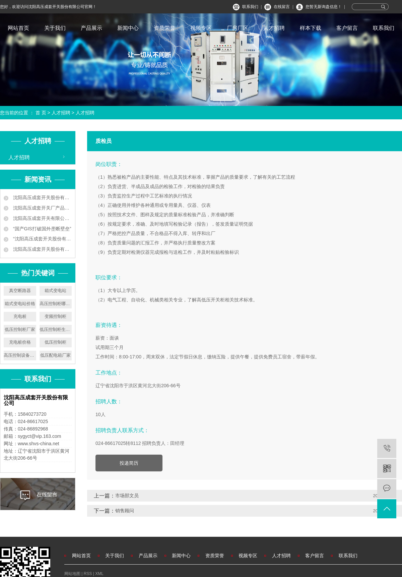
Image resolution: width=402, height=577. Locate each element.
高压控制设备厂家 (20, 355)
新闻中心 (128, 28)
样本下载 (310, 28)
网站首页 (18, 28)
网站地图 (72, 573)
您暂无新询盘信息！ (324, 6)
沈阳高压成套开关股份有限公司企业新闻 (42, 197)
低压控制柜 (55, 342)
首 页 (41, 112)
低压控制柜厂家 (20, 329)
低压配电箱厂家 (55, 355)
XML (99, 573)
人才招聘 (274, 28)
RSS (88, 573)
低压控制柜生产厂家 (56, 329)
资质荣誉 (164, 28)
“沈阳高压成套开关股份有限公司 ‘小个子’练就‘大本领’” (42, 238)
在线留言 (282, 6)
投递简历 (129, 463)
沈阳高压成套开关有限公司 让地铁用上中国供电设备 (42, 218)
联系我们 (250, 6)
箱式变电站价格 (20, 303)
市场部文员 (127, 495)
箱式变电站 (55, 290)
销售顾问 (124, 510)
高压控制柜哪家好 (56, 303)
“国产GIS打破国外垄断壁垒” (41, 228)
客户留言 (347, 28)
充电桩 (19, 316)
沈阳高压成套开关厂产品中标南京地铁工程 (42, 208)
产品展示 (91, 28)
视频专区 (201, 28)
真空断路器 (20, 290)
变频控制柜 (55, 316)
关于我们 (55, 28)
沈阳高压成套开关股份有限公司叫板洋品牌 (42, 249)
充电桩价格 (20, 342)
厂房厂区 (237, 28)
